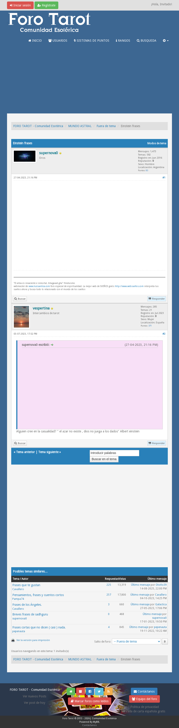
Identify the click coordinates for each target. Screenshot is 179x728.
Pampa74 (18, 598)
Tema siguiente (48, 452)
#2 (164, 333)
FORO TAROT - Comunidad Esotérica (38, 126)
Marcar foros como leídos (89, 701)
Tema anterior (25, 452)
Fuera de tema (106, 126)
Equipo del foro (144, 699)
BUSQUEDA (146, 40)
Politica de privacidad (144, 707)
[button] (166, 40)
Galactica (161, 604)
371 (150, 325)
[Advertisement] (89, 80)
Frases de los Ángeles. (27, 604)
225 (108, 584)
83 (147, 170)
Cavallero (18, 589)
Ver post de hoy (34, 702)
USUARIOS (57, 40)
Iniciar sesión (20, 5)
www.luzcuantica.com (39, 286)
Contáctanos (144, 691)
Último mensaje (140, 584)
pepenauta (18, 631)
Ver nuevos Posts (34, 696)
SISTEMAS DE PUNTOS (91, 40)
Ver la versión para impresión (33, 640)
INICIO (35, 40)
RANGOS (123, 40)
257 (108, 594)
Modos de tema (156, 143)
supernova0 (19, 618)
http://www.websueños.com (129, 286)
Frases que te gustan (26, 585)
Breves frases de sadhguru (30, 614)
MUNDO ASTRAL (79, 126)
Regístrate (46, 5)
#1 (164, 177)
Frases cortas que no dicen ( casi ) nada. (39, 627)
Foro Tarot (68, 718)
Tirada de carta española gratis (144, 711)
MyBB (96, 722)
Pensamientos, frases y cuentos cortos (38, 595)
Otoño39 (161, 584)
